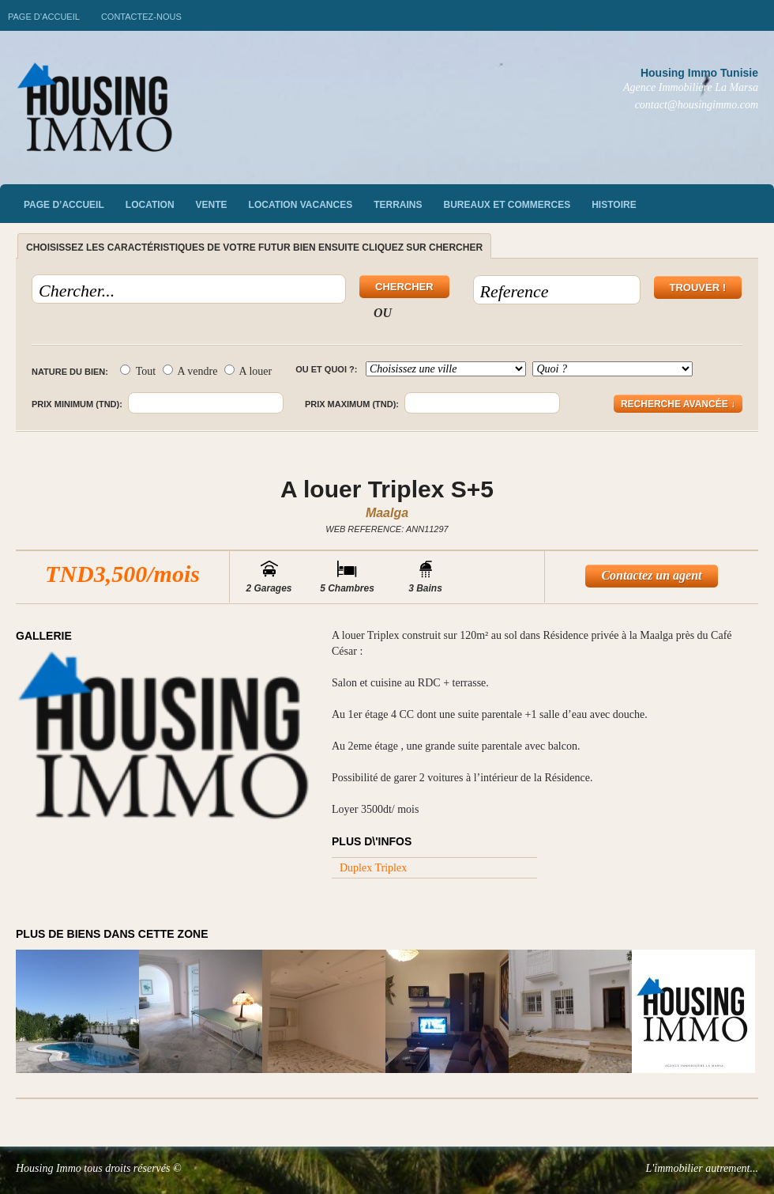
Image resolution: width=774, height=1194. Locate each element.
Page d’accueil (44, 16)
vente (211, 204)
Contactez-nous (141, 16)
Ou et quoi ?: (326, 369)
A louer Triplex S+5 (387, 489)
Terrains (398, 204)
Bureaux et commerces (507, 204)
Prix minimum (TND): (77, 404)
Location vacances (301, 204)
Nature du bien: (70, 371)
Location (150, 204)
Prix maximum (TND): (352, 404)
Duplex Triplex (373, 868)
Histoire (614, 204)
